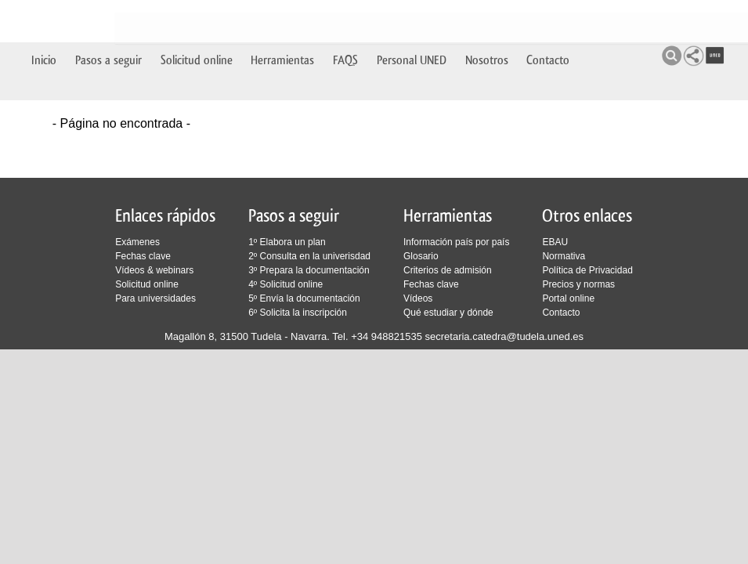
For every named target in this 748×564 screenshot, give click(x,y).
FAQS (345, 17)
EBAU (555, 242)
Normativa (563, 256)
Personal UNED (411, 17)
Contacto (547, 17)
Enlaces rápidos (165, 215)
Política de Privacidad (587, 270)
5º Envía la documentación (304, 298)
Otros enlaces (587, 215)
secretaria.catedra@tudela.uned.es (504, 336)
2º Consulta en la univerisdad (309, 256)
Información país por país (456, 242)
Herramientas (282, 17)
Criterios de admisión (447, 270)
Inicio (43, 17)
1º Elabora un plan (286, 242)
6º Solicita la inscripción (297, 312)
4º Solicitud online (285, 284)
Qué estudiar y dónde (448, 312)
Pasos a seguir (108, 17)
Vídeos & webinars (154, 270)
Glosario (421, 256)
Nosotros (486, 17)
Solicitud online (197, 17)
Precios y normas (578, 284)
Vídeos (417, 298)
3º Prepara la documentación (308, 270)
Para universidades (155, 298)
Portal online (568, 298)
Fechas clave (143, 256)
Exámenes (137, 242)
